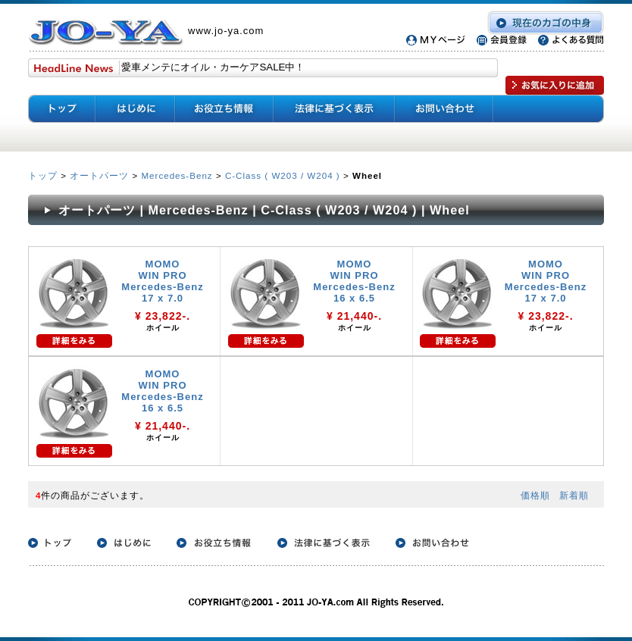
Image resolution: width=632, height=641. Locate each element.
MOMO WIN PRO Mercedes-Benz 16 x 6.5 (354, 281)
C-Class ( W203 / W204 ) (282, 175)
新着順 (574, 495)
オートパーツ (99, 175)
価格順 (535, 495)
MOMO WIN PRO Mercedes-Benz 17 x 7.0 (162, 281)
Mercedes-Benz (176, 175)
